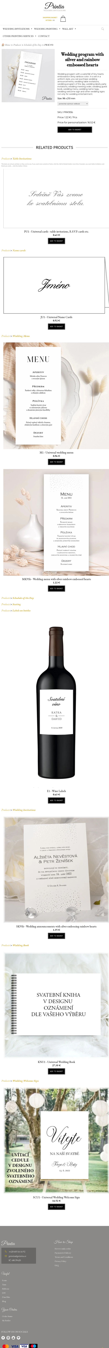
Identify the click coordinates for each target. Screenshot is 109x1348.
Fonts (4, 1280)
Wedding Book (20, 945)
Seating (16, 604)
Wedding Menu (21, 336)
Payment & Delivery (63, 1252)
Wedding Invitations (24, 810)
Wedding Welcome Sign (25, 1081)
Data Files (6, 1297)
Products (17, 44)
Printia (54, 7)
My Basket (6, 1320)
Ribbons (5, 1288)
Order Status (7, 1316)
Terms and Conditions (64, 1257)
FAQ (57, 1265)
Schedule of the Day (32, 44)
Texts (4, 1284)
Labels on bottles (21, 610)
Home (7, 44)
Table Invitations (21, 158)
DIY (4, 1293)
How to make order (63, 1248)
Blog (4, 1301)
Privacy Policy (60, 1261)
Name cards (19, 250)
